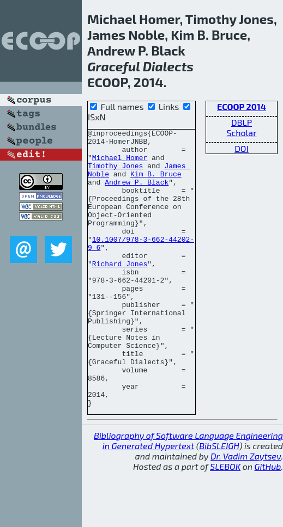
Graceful (113, 66)
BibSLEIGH (219, 501)
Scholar (241, 132)
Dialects (168, 66)
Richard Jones (119, 291)
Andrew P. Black (136, 193)
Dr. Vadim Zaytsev (245, 511)
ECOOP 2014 (241, 106)
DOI (241, 148)
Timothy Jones (115, 174)
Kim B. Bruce (156, 183)
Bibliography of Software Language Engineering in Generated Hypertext (188, 496)
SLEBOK (225, 522)
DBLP (241, 122)
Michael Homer (119, 164)
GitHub (268, 522)
